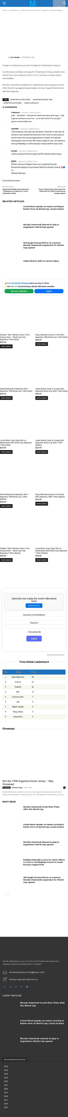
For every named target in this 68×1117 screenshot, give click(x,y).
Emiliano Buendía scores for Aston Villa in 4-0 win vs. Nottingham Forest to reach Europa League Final (44, 862)
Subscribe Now (34, 606)
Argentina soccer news (13, 103)
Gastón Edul (32, 75)
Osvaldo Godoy (17, 787)
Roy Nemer (15, 57)
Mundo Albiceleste (31, 103)
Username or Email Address (34, 615)
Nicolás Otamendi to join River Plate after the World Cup (41, 808)
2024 (6, 1074)
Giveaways (6, 787)
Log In (49, 291)
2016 (6, 1104)
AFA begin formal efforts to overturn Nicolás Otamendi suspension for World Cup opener (43, 245)
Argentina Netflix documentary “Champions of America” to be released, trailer (15, 191)
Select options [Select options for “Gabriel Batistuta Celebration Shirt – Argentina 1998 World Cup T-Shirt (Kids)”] (6, 398)
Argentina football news (20, 99)
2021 (6, 1085)
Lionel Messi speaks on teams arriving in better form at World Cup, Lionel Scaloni (43, 207)
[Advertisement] (34, 33)
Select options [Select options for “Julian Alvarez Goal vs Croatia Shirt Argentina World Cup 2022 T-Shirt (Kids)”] (42, 398)
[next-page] (8, 893)
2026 (6, 1067)
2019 (6, 1093)
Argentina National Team (42, 99)
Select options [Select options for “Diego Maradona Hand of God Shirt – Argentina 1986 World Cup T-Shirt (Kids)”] (42, 344)
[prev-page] (4, 893)
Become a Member (19, 291)
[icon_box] (20, 979)
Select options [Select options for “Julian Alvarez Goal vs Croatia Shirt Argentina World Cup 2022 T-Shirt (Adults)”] (42, 452)
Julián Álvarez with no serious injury (41, 261)
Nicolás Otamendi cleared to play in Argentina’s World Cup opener (41, 225)
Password (34, 623)
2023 (6, 1078)
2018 (6, 1096)
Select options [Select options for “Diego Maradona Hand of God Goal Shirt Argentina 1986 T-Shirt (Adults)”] (42, 503)
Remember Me (34, 632)
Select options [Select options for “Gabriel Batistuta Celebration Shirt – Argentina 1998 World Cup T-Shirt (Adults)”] (6, 506)
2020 (6, 1089)
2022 (6, 1081)
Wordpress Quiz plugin (56, 655)
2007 (6, 1107)
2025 (6, 1070)
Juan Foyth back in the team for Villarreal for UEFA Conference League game (52, 191)
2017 (6, 1100)
